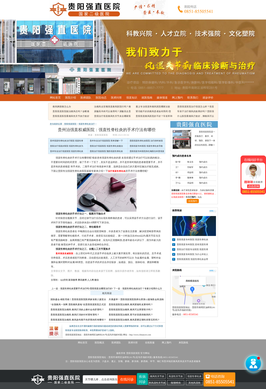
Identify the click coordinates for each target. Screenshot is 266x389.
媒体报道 (162, 97)
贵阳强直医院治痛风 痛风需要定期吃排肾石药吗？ (134, 319)
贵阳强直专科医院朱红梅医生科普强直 (147, 151)
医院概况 (99, 342)
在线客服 (150, 342)
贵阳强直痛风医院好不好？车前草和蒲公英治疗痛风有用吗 (154, 116)
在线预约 (192, 201)
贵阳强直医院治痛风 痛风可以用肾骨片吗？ (131, 309)
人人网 (90, 280)
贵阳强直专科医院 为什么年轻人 (192, 254)
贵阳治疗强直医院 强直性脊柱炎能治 (106, 146)
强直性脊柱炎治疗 (87, 124)
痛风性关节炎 (157, 376)
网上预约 (177, 97)
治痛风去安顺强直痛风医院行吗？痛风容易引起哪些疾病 (112, 106)
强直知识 (131, 97)
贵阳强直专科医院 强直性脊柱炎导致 (146, 146)
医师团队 (85, 97)
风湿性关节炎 (176, 376)
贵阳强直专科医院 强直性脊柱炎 (192, 239)
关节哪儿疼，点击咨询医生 (110, 379)
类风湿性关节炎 (157, 382)
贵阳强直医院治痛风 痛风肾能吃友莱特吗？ (131, 304)
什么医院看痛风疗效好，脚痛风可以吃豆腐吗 (195, 116)
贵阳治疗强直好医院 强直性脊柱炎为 (66, 146)
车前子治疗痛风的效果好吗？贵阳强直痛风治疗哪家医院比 (195, 111)
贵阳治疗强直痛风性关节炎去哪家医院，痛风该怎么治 (112, 116)
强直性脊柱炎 (194, 376)
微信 (96, 280)
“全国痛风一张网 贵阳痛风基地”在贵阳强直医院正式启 (78, 304)
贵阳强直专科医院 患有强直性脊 (192, 244)
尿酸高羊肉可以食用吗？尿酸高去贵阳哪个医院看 (112, 111)
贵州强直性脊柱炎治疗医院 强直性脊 (66, 141)
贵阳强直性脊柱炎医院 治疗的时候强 (146, 141)
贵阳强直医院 (70, 124)
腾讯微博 (82, 280)
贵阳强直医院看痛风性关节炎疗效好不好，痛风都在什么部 (71, 116)
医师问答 (116, 97)
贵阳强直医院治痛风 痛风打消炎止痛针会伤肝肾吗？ (77, 309)
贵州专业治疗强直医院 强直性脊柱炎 (66, 151)
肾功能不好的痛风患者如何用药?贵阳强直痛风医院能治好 (153, 111)
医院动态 (101, 97)
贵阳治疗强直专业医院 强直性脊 (192, 249)
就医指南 (146, 97)
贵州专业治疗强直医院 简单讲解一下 (106, 141)
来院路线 (183, 342)
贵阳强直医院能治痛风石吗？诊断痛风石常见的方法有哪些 (71, 111)
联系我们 (192, 97)
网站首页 (55, 97)
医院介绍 (70, 97)
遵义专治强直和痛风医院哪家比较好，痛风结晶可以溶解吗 (153, 106)
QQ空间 (64, 280)
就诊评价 (208, 97)
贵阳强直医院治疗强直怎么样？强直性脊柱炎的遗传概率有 (195, 106)
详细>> (211, 145)
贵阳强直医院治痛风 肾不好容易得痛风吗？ (131, 314)
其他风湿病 (194, 382)
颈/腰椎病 (176, 382)
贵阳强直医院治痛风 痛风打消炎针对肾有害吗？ (75, 314)
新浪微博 (72, 280)
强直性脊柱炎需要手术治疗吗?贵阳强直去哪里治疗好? (86, 288)
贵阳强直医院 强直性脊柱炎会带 (192, 259)
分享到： (55, 280)
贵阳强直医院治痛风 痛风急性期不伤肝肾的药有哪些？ (78, 319)
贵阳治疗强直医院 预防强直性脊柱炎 (106, 151)
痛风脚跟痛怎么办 (62, 106)
